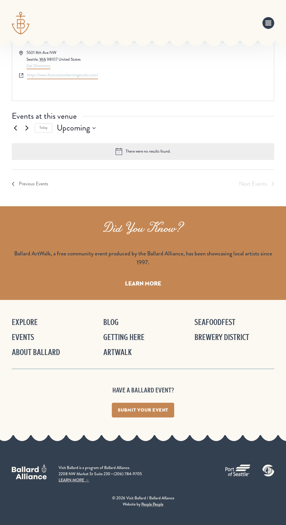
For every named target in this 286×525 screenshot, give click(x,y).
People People (152, 504)
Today (43, 127)
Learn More (143, 283)
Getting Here (123, 337)
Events (23, 337)
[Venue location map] (208, 71)
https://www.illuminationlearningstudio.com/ (62, 75)
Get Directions (38, 66)
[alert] (143, 151)
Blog (111, 322)
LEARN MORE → (74, 480)
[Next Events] (26, 128)
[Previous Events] (15, 128)
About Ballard (36, 352)
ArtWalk (117, 352)
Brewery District (221, 337)
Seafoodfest (214, 322)
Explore (25, 322)
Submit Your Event (143, 410)
